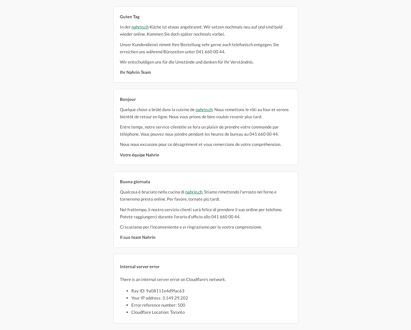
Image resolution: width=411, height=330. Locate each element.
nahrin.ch (140, 26)
